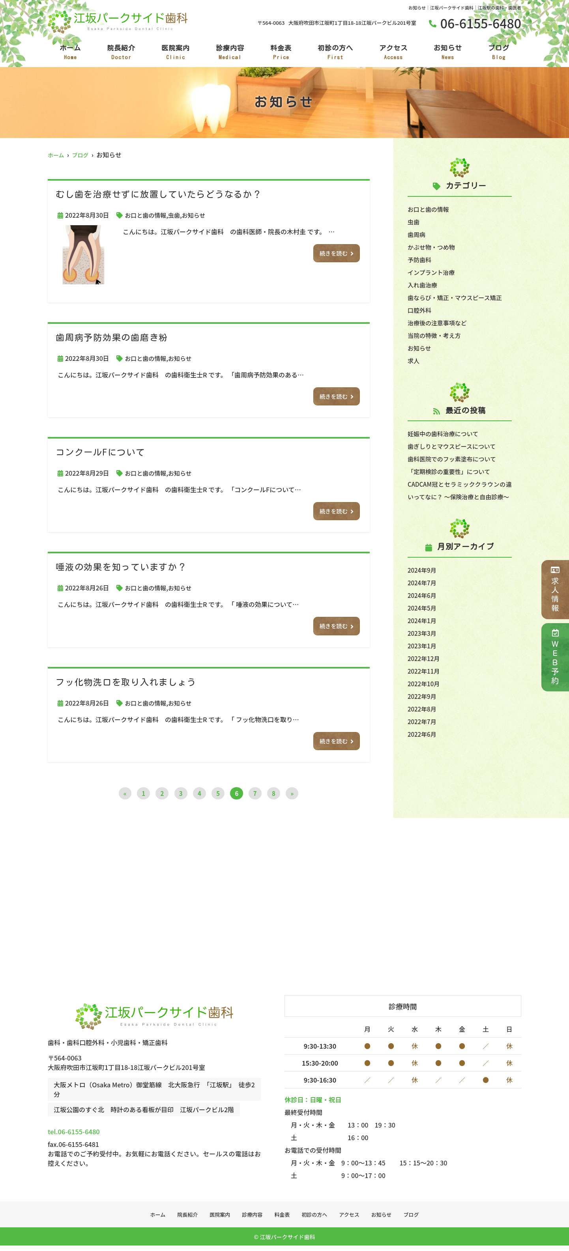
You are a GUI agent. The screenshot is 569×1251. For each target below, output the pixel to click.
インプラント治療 (433, 272)
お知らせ (448, 53)
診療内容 (230, 53)
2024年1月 (423, 633)
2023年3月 (423, 645)
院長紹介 (121, 53)
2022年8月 (423, 721)
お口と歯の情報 (147, 215)
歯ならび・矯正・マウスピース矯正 (458, 297)
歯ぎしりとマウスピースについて (455, 446)
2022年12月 (425, 671)
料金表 (281, 53)
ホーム (70, 53)
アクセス (393, 53)
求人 (414, 360)
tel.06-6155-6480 (101, 1134)
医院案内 (175, 53)
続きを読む (332, 254)
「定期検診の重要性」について (452, 471)
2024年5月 (423, 620)
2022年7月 (423, 734)
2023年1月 (423, 658)
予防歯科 (420, 259)
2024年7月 (423, 595)
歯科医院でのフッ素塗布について (455, 458)
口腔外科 (420, 310)
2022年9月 (423, 708)
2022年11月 (425, 683)
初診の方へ (335, 53)
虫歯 (177, 215)
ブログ (498, 53)
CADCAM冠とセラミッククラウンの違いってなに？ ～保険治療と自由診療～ (460, 496)
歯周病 (417, 234)
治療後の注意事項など (439, 322)
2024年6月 (423, 607)
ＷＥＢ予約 (555, 657)
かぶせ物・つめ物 (433, 247)
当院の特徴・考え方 (436, 335)
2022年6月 (423, 746)
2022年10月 (425, 696)
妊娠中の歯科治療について (445, 433)
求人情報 (555, 589)
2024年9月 (423, 582)
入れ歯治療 (423, 284)
